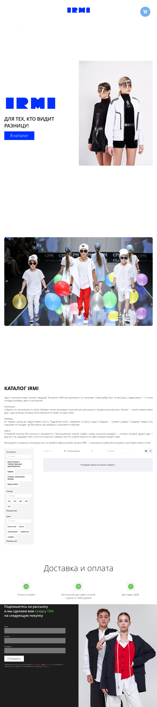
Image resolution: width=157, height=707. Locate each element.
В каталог (19, 135)
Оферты (46, 666)
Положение (36, 664)
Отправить (14, 658)
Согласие (49, 664)
